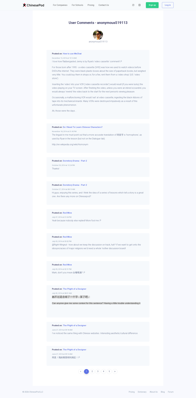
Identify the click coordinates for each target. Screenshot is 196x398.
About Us (154, 392)
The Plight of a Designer (74, 289)
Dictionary (142, 392)
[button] (60, 5)
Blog (163, 392)
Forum (171, 392)
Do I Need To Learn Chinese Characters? (82, 127)
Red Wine (67, 213)
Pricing (132, 392)
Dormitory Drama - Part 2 (75, 161)
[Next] (115, 371)
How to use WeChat (72, 53)
